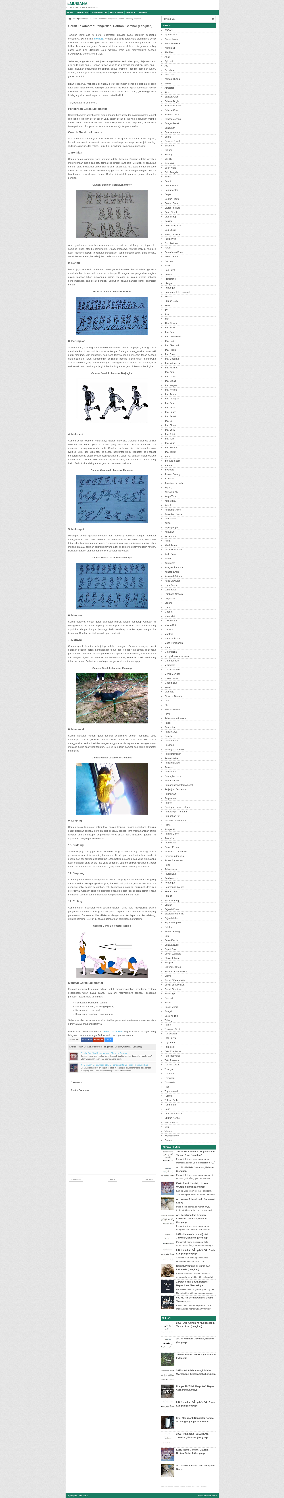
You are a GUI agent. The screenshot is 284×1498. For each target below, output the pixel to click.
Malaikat (169, 629)
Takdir (168, 1024)
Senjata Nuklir (172, 944)
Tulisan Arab (171, 1100)
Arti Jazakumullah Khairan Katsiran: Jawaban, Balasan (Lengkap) (191, 1218)
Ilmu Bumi (170, 332)
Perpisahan (171, 798)
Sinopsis (169, 962)
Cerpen (168, 194)
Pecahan (169, 745)
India (167, 456)
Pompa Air (82, 12)
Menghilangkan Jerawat (177, 656)
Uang (167, 1109)
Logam (168, 602)
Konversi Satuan (173, 576)
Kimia (168, 540)
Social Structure (173, 989)
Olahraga (169, 691)
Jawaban (169, 478)
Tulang (168, 1095)
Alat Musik (170, 48)
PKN (167, 705)
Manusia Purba (172, 638)
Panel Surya (171, 731)
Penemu (169, 767)
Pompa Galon (99, 12)
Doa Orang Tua (173, 225)
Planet (168, 824)
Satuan (168, 904)
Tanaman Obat (172, 1029)
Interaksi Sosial (173, 460)
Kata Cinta (170, 500)
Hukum (168, 296)
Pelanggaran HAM (174, 749)
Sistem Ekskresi (173, 967)
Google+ (98, 1039)
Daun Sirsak (171, 212)
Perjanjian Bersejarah (176, 789)
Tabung (168, 1020)
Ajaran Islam (171, 39)
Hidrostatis (170, 278)
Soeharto (169, 998)
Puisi (167, 865)
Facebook (87, 1039)
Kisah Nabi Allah (173, 549)
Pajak (168, 722)
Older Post (148, 1179)
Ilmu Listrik (170, 376)
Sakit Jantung (172, 900)
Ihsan (167, 314)
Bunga (168, 176)
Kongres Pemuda (174, 567)
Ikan (167, 318)
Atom (167, 92)
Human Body (171, 301)
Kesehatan (170, 536)
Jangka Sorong (172, 474)
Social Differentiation (175, 980)
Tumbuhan (170, 1104)
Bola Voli (169, 163)
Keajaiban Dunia (173, 514)
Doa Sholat (170, 230)
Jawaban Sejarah (174, 483)
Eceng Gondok (172, 234)
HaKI (167, 265)
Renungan (170, 882)
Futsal (168, 247)
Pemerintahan (172, 758)
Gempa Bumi (171, 256)
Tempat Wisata (172, 1064)
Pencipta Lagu (172, 762)
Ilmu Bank (170, 327)
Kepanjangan (172, 527)
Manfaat (169, 634)
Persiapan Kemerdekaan (178, 807)
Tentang (144, 12)
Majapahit (170, 616)
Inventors (169, 469)
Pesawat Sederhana (175, 820)
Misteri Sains (171, 678)
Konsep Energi (172, 571)
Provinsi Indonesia (174, 856)
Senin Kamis (171, 940)
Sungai (168, 1011)
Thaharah (170, 1082)
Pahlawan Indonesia (175, 718)
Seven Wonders (173, 953)
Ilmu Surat (170, 429)
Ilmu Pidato (170, 407)
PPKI (167, 714)
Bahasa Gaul (171, 110)
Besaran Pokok (173, 141)
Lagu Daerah (171, 585)
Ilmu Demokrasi (173, 336)
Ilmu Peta (170, 403)
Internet (169, 465)
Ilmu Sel (169, 421)
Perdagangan (172, 780)
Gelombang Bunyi (174, 252)
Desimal (169, 221)
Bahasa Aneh (172, 96)
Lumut (168, 607)
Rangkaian (170, 873)
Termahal (169, 1073)
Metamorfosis (172, 660)
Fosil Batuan (171, 243)
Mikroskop (170, 665)
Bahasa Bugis (172, 101)
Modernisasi (171, 682)
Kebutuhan (170, 518)
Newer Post (76, 1179)
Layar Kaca (171, 589)
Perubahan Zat (172, 816)
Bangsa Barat (172, 123)
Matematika (171, 651)
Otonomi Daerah (173, 696)
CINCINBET (196, 1486)
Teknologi (170, 1046)
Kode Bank (170, 554)
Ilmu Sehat (170, 416)
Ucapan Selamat (173, 1113)
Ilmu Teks (170, 438)
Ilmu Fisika (170, 349)
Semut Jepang (172, 931)
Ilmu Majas (170, 380)
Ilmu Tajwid (170, 434)
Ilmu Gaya (170, 354)
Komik (168, 558)
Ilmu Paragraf (172, 398)
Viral (167, 1126)
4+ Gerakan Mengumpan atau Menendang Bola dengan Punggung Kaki (114, 1065)
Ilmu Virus (170, 443)
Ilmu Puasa (170, 412)
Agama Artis (171, 34)
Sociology (170, 993)
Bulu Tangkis (171, 172)
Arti (166, 65)
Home (70, 12)
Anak (167, 56)
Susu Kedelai (172, 1015)
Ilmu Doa (169, 341)
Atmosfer (169, 87)
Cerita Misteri (172, 190)
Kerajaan (169, 531)
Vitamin (168, 1131)
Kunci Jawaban (173, 580)
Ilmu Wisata (171, 447)
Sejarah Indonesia (174, 913)
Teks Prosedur (172, 1060)
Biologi (168, 150)
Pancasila (170, 727)
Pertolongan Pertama (176, 811)
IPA (166, 309)
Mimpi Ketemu (172, 669)
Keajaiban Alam (173, 509)
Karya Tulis (170, 496)
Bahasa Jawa (172, 114)
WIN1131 (203, 1486)
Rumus (168, 896)
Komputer (170, 563)
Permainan (170, 793)
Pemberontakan (173, 753)
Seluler (168, 927)
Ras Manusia (171, 878)
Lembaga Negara (174, 594)
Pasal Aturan (171, 740)
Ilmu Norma (171, 389)
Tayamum (170, 1042)
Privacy (130, 12)
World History (172, 1135)
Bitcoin (168, 158)
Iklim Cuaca (171, 323)
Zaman (168, 1140)
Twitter (108, 1039)
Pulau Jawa (171, 869)
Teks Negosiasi (172, 1055)
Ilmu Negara (171, 385)
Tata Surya (170, 1038)
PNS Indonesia (172, 709)
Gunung (169, 261)
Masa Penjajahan (174, 643)
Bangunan (170, 127)
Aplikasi (169, 61)
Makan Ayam (171, 620)
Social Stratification (175, 984)
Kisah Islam (171, 545)
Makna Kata (171, 625)
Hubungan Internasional (177, 292)
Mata (167, 647)
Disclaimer (116, 12)
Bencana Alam (172, 132)
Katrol (168, 505)
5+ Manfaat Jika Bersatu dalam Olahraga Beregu (104, 1053)
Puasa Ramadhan (174, 860)
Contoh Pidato (172, 199)
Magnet (168, 611)
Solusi (168, 1002)
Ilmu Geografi (172, 358)
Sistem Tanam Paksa (176, 971)
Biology (168, 154)
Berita (168, 136)
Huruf (167, 305)
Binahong (170, 145)
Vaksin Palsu (171, 1122)
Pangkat (169, 736)
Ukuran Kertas (172, 1118)
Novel (168, 687)
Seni (167, 936)
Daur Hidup (171, 216)
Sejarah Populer (173, 922)
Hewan (168, 274)
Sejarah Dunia (172, 909)
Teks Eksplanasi (173, 1051)
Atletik (168, 83)
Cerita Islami (171, 185)
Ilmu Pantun (171, 394)
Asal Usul (170, 74)
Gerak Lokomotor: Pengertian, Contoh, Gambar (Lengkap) (110, 26)
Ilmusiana (77, 3)
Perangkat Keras (173, 776)
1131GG (164, 1486)
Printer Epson (172, 847)
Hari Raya (170, 270)
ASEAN (169, 30)
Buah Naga (170, 167)
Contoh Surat (172, 203)
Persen (168, 802)
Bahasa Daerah (173, 105)
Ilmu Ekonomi (172, 345)
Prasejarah (170, 842)
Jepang (168, 487)
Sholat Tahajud (172, 958)
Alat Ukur (169, 52)
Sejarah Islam (172, 918)
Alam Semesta (172, 43)
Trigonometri (171, 1091)
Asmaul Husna (172, 79)
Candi (168, 181)
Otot (167, 700)
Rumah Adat (171, 891)
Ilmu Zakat (170, 452)
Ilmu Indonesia (172, 363)
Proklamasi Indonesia (176, 851)
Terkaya (169, 1069)
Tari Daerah (171, 1033)
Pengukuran (171, 771)
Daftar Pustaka (172, 207)
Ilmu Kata (170, 372)
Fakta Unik (170, 238)
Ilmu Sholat (170, 425)
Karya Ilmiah (171, 492)
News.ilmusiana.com (207, 1495)
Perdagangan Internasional (179, 785)
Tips (167, 1087)
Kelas (168, 523)
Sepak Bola (171, 949)
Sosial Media (171, 1007)
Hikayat (168, 283)
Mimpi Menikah (172, 674)
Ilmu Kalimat (171, 367)
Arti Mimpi (170, 70)
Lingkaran (170, 598)
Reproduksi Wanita (174, 887)
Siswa (168, 975)
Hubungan (170, 287)
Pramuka (169, 838)
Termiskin (170, 1078)
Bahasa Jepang (173, 119)
